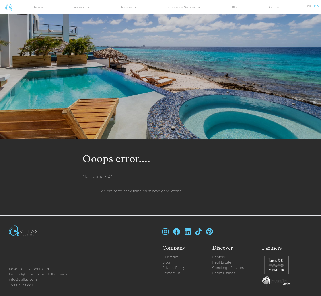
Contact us (171, 272)
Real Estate (221, 262)
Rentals (218, 256)
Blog (235, 7)
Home (38, 7)
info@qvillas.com (23, 279)
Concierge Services (228, 267)
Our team (276, 7)
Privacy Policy (173, 267)
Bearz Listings (223, 272)
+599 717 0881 (21, 284)
